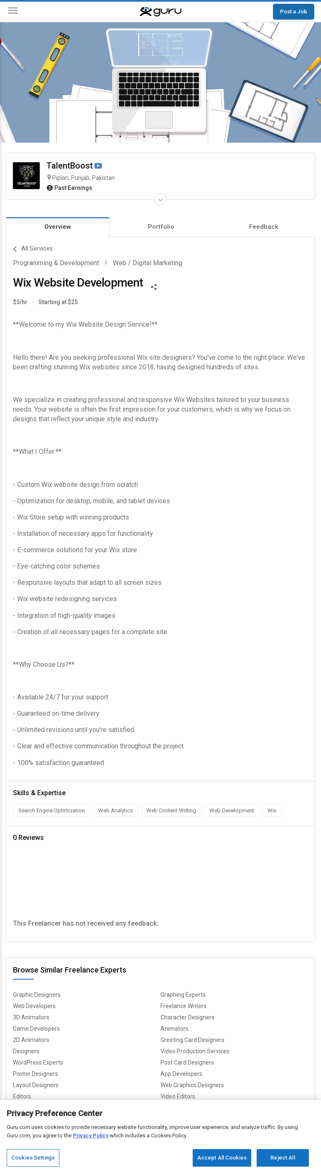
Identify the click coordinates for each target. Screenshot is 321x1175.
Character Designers (187, 1017)
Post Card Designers (187, 1062)
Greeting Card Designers (192, 1040)
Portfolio (161, 226)
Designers (26, 1051)
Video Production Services (194, 1051)
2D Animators (31, 1040)
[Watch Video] (98, 166)
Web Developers (34, 1006)
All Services (33, 249)
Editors (22, 1096)
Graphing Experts (183, 994)
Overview (57, 226)
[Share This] (154, 286)
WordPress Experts (38, 1062)
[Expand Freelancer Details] (160, 199)
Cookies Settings (33, 1158)
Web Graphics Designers (192, 1085)
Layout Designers (36, 1085)
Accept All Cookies (222, 1158)
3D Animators (31, 1017)
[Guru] (160, 11)
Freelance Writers (183, 1006)
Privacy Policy (90, 1135)
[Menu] (13, 12)
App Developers (181, 1073)
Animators (174, 1028)
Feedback (263, 226)
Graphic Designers (37, 994)
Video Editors (177, 1096)
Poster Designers (35, 1073)
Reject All (282, 1158)
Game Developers (36, 1028)
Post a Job (293, 11)
